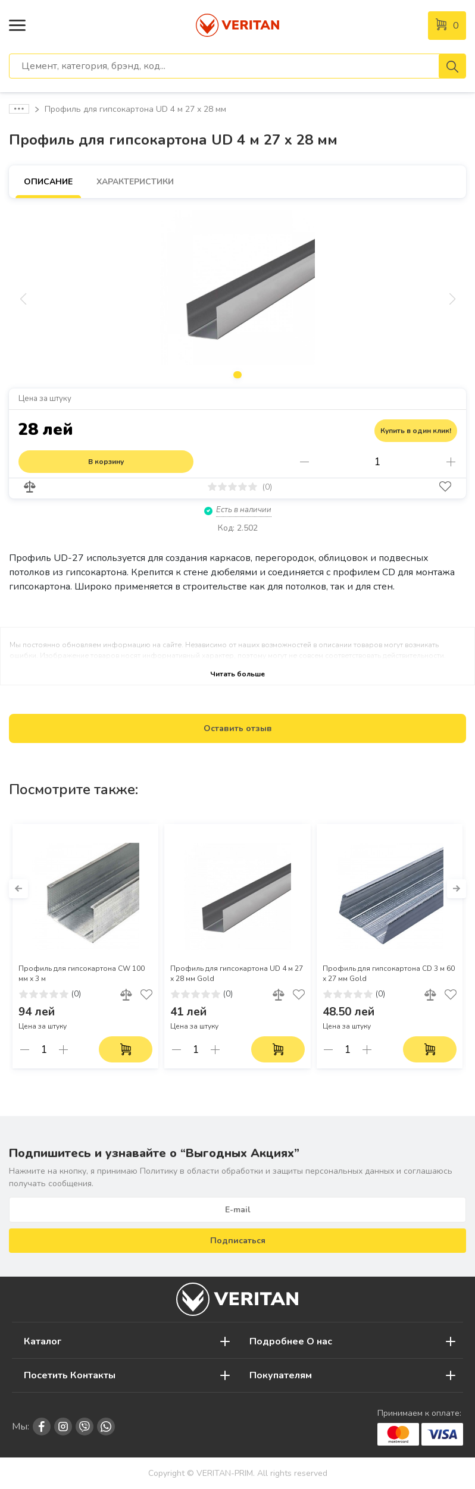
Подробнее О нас (290, 1341)
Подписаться (237, 1240)
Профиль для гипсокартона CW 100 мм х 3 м (81, 973)
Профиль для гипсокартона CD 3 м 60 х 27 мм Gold (389, 973)
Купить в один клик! (415, 430)
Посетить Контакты (69, 1375)
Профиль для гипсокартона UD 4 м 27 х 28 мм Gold (236, 973)
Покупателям (280, 1375)
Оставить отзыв (238, 728)
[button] (18, 888)
